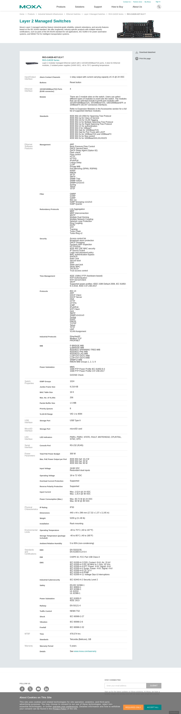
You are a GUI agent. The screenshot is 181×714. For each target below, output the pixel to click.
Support (98, 7)
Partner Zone (137, 2)
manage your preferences (65, 706)
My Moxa (148, 2)
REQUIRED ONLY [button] (133, 707)
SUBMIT (154, 686)
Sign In (158, 2)
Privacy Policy (60, 709)
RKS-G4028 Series (115, 14)
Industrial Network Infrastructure (50, 14)
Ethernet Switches (73, 14)
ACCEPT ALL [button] (153, 707)
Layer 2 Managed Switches (94, 14)
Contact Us (127, 2)
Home (22, 14)
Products (31, 14)
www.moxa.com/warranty (85, 651)
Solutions (79, 7)
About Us (137, 7)
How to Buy (117, 7)
